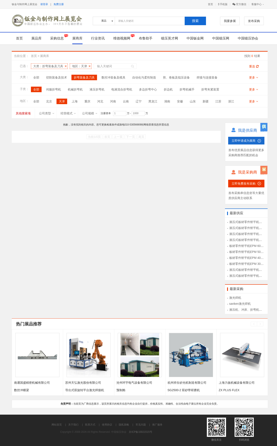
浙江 (231, 101)
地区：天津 (79, 66)
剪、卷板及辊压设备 (176, 77)
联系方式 (90, 424)
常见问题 (141, 424)
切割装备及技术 (56, 77)
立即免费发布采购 (243, 183)
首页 (210, 4)
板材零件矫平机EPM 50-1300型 (250, 252)
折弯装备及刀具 (84, 77)
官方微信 (239, 4)
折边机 (168, 89)
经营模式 (68, 113)
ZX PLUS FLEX (229, 390)
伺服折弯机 (53, 89)
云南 (126, 101)
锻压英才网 (169, 38)
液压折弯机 (97, 89)
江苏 (218, 101)
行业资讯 (98, 38)
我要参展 (230, 21)
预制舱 (120, 390)
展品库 (36, 38)
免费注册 (59, 4)
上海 (75, 101)
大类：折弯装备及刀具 (48, 66)
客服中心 (256, 4)
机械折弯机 (75, 89)
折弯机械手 (187, 89)
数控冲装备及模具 (113, 77)
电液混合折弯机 (121, 89)
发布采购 (254, 21)
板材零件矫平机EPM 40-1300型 (250, 257)
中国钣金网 (195, 38)
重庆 (87, 101)
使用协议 (107, 424)
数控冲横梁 (21, 390)
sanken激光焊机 (240, 303)
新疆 (206, 101)
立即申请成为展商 (243, 140)
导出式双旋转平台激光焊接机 (84, 390)
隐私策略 (124, 424)
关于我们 (73, 424)
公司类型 (46, 113)
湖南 (167, 101)
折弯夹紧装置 (210, 89)
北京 (49, 101)
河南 (113, 101)
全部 (36, 77)
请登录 (44, 4)
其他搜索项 (23, 113)
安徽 (180, 101)
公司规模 (89, 113)
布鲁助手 (145, 38)
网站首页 (57, 424)
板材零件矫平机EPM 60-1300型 (250, 246)
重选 (254, 66)
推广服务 (157, 424)
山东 (193, 101)
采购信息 (57, 38)
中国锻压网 (220, 38)
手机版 (223, 4)
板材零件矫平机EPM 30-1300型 (250, 263)
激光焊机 (235, 297)
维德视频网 (121, 38)
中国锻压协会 (248, 38)
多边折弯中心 (148, 89)
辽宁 (139, 101)
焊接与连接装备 (207, 77)
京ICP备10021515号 (140, 431)
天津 (62, 101)
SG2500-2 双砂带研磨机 (184, 390)
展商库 (77, 38)
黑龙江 (152, 101)
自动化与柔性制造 (144, 77)
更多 (253, 77)
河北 (100, 101)
